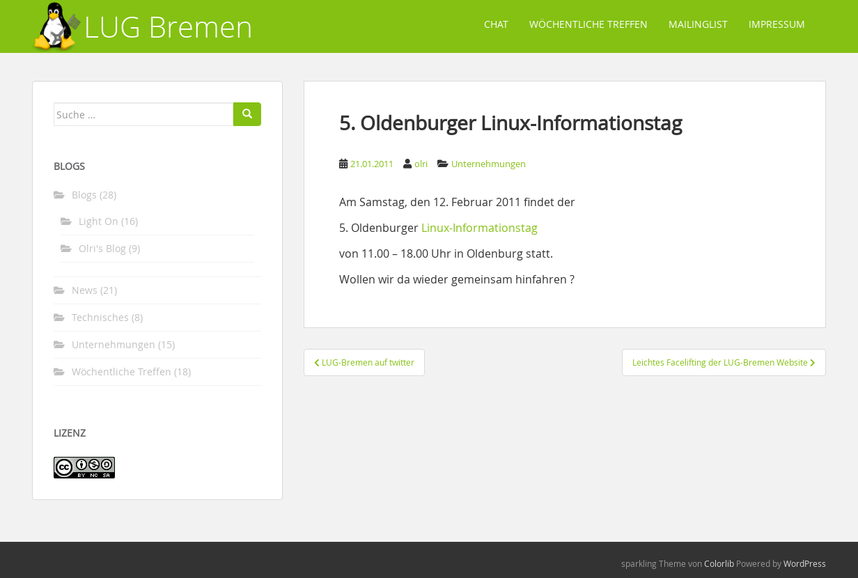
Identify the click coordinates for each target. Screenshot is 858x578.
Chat (496, 24)
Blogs (84, 194)
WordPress (804, 563)
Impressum (777, 24)
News (85, 290)
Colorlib (719, 563)
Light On (98, 221)
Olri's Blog (102, 248)
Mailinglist (698, 24)
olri (421, 163)
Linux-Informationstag (479, 227)
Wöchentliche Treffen (588, 24)
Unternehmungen (488, 163)
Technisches (100, 317)
